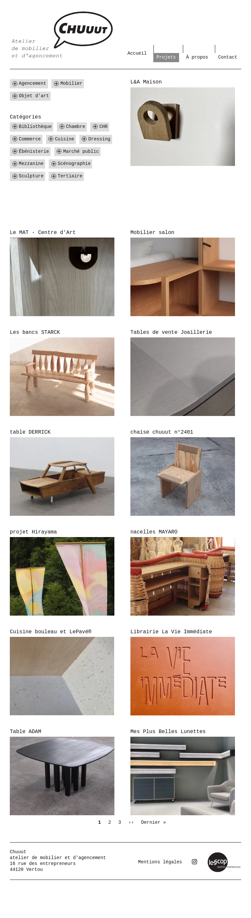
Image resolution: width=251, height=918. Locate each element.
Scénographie (74, 163)
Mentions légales (160, 862)
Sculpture (31, 176)
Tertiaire (70, 176)
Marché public (81, 151)
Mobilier (71, 83)
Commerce (30, 139)
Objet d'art (34, 96)
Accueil (137, 53)
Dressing (99, 139)
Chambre (75, 126)
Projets (166, 57)
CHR (103, 126)
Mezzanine (31, 163)
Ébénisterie (34, 151)
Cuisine (64, 139)
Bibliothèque (35, 126)
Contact (227, 57)
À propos (197, 57)
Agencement (32, 83)
